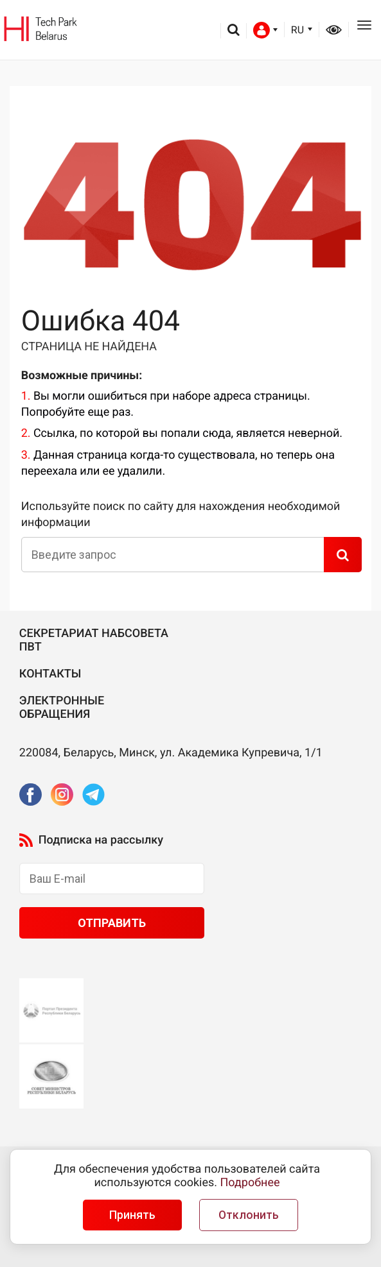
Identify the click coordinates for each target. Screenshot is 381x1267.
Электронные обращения (61, 708)
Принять (132, 1215)
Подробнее (250, 1182)
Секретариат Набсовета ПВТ (93, 640)
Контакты (50, 674)
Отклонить (248, 1215)
